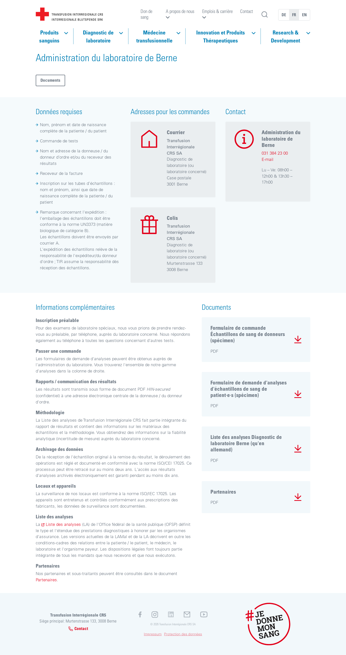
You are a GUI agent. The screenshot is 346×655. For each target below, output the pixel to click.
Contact (246, 11)
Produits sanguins (49, 36)
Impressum (153, 634)
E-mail (267, 159)
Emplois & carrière (217, 11)
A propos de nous (180, 11)
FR (294, 14)
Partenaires (46, 579)
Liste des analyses (64, 524)
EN (304, 14)
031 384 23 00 (275, 153)
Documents (50, 80)
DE (284, 14)
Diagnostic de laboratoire (98, 36)
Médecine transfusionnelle (154, 36)
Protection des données (183, 634)
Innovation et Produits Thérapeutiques (220, 36)
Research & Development (285, 36)
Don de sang (146, 13)
